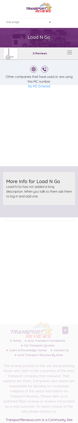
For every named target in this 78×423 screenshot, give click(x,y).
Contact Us (61, 352)
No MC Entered (39, 86)
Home (17, 343)
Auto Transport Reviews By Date (40, 357)
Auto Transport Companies (46, 343)
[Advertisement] (39, 125)
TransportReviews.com (23, 420)
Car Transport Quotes (39, 347)
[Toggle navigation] (69, 52)
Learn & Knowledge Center (28, 352)
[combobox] (28, 22)
